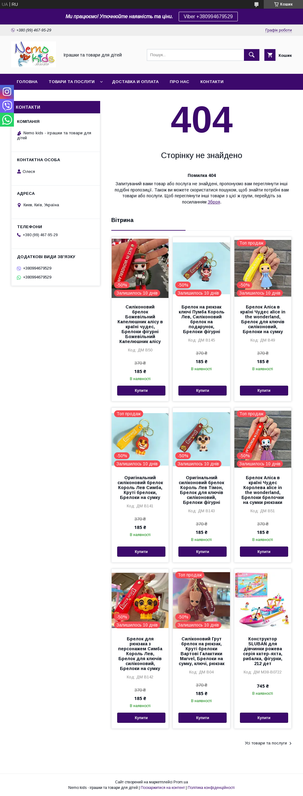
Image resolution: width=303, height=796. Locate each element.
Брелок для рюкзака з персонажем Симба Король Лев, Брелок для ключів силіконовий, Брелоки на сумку (140, 653)
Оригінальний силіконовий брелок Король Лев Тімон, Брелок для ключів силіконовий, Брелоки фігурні (201, 490)
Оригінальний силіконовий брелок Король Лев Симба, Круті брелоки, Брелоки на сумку (140, 487)
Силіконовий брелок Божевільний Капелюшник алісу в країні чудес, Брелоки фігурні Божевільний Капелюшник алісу (140, 324)
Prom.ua (180, 782)
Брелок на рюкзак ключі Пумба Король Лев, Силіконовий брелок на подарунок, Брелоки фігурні (201, 319)
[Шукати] (251, 55)
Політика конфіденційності (211, 788)
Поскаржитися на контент (163, 788)
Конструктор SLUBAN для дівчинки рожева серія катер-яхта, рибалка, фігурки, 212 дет (262, 651)
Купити (141, 390)
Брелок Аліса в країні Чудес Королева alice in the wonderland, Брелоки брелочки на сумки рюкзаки (262, 490)
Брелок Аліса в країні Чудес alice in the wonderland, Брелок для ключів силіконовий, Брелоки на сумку (262, 319)
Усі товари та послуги (266, 743)
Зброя (214, 201)
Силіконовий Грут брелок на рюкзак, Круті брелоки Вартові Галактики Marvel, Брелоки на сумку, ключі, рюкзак (201, 651)
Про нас (179, 81)
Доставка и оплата (135, 81)
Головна (27, 81)
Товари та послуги (72, 81)
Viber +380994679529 (208, 16)
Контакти (212, 81)
